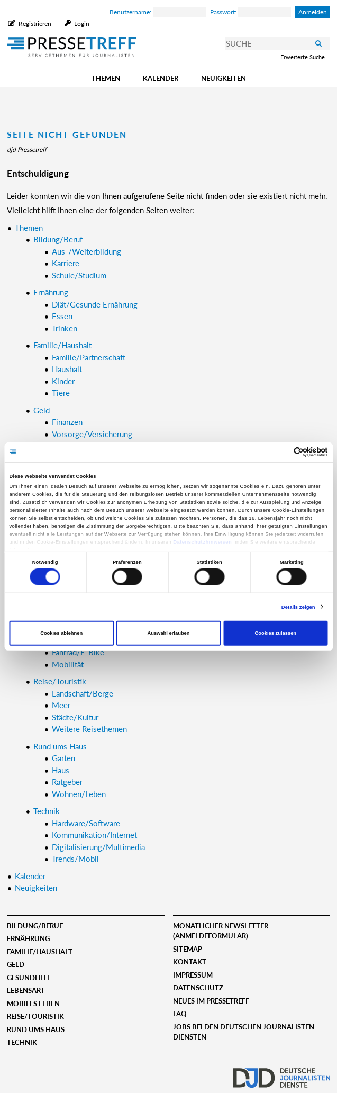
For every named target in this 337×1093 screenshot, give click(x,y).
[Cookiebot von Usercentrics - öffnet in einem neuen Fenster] (281, 452)
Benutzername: (158, 12)
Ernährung (28, 938)
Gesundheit (28, 977)
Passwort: (250, 12)
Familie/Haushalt (39, 951)
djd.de (281, 1074)
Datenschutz (198, 987)
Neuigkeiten (223, 78)
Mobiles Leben (33, 1003)
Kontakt (189, 961)
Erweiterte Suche (302, 56)
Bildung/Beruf (35, 926)
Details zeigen (298, 607)
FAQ (180, 1013)
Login (80, 24)
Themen (106, 78)
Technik (22, 1042)
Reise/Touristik (35, 1016)
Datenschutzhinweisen (202, 542)
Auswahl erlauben (168, 633)
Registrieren (35, 24)
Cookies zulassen (276, 633)
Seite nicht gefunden (67, 134)
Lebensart (26, 990)
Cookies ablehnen (61, 633)
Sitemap (187, 949)
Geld (15, 964)
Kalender (160, 78)
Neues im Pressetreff (211, 1001)
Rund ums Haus (36, 1029)
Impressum (193, 975)
